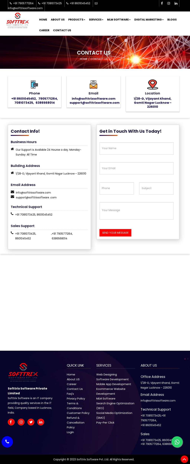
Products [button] (76, 19)
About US (73, 379)
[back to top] (184, 459)
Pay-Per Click (105, 422)
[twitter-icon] (32, 422)
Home (43, 19)
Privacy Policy (76, 398)
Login (70, 432)
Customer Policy (78, 413)
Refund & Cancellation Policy (75, 422)
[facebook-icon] (162, 3)
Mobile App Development (113, 384)
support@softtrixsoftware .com (36, 197)
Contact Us (62, 30)
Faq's (70, 394)
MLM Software (105, 398)
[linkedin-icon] (176, 3)
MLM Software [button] (119, 19)
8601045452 (44, 214)
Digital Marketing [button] (149, 19)
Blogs (172, 19)
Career (44, 30)
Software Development (112, 379)
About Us (58, 19)
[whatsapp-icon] (177, 441)
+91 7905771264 (62, 234)
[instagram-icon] (169, 3)
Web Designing (106, 374)
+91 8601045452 (151, 425)
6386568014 (59, 238)
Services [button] (96, 19)
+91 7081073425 (25, 214)
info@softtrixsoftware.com (33, 192)
